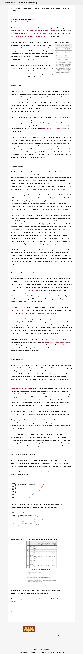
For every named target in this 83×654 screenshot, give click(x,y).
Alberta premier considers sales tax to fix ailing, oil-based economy (32, 33)
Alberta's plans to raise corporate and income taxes (26, 325)
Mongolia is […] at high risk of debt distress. (29, 229)
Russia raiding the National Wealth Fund (23, 322)
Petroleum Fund (62, 143)
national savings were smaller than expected (45, 313)
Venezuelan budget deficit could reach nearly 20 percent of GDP (46, 189)
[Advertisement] (37, 642)
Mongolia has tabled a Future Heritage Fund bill (55, 342)
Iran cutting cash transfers (51, 319)
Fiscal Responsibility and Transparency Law (24, 97)
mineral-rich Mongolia (19, 215)
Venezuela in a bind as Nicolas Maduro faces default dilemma (36, 30)
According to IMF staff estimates (21, 388)
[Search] (81, 2)
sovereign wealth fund (17, 51)
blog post (37, 599)
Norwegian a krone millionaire (51, 128)
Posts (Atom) (45, 649)
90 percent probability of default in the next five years (51, 209)
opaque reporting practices (19, 310)
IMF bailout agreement (32, 290)
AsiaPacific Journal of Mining (20, 2)
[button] (12, 14)
